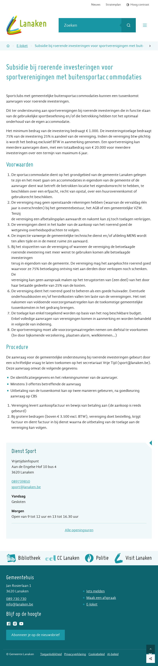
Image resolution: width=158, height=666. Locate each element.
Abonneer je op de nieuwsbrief (35, 635)
